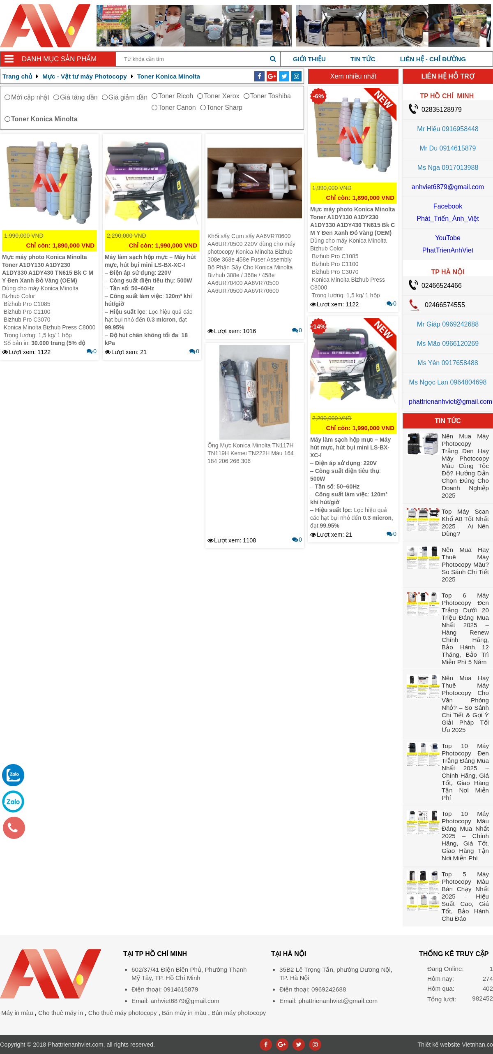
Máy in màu (17, 1012)
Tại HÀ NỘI (288, 953)
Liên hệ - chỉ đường (433, 59)
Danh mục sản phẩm (59, 59)
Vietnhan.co (455, 1044)
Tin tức (363, 59)
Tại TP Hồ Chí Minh (155, 953)
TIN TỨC (448, 420)
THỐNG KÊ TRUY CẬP (453, 953)
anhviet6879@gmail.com (448, 186)
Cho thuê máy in (60, 1012)
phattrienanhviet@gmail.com (450, 401)
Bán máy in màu (184, 1012)
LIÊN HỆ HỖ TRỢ (447, 76)
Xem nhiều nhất (353, 76)
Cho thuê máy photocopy (122, 1012)
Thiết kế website (438, 1044)
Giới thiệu (309, 59)
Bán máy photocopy (239, 1012)
